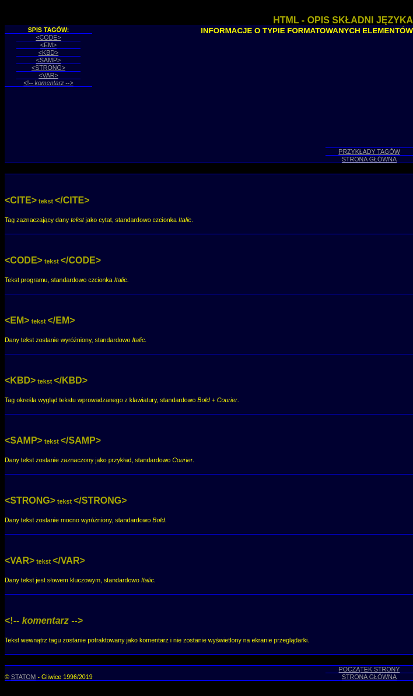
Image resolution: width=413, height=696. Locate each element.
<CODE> (48, 37)
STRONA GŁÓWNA (369, 159)
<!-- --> (48, 82)
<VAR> (48, 75)
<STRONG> (48, 67)
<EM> (48, 44)
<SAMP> (48, 60)
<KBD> (48, 52)
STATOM (23, 676)
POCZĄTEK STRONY (369, 669)
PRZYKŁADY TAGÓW (369, 151)
